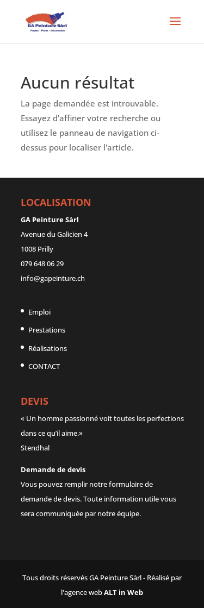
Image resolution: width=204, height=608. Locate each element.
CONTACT (44, 366)
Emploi (39, 312)
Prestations (46, 330)
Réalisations (47, 348)
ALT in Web (123, 592)
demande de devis (50, 499)
